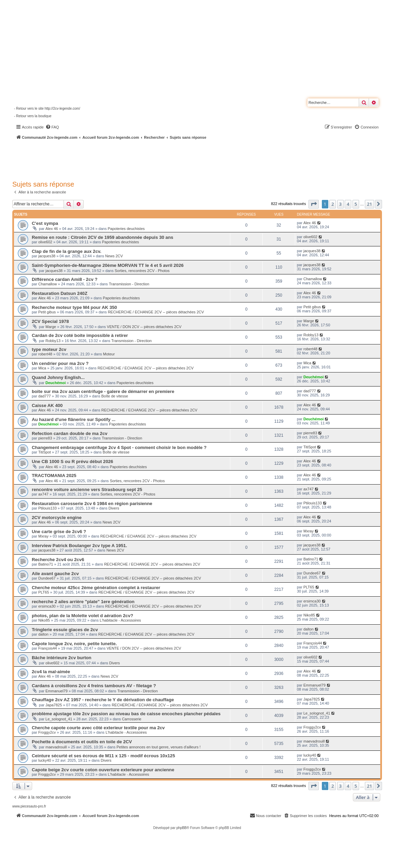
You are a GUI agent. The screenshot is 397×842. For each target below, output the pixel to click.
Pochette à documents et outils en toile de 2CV (82, 741)
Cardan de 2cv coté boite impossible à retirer (80, 335)
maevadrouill (56, 747)
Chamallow (47, 284)
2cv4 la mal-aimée (51, 671)
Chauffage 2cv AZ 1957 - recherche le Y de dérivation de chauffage (103, 699)
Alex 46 (51, 229)
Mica (42, 368)
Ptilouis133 (47, 508)
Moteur (109, 354)
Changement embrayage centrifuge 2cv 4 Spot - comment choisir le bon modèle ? (119, 447)
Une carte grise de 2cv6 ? (59, 531)
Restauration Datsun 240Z (59, 293)
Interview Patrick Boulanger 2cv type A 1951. (79, 545)
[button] (314, 204)
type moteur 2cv (49, 349)
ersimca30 (47, 606)
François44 (47, 648)
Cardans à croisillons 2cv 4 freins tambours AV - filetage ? (94, 685)
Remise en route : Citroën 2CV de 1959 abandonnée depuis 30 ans (102, 237)
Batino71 (45, 564)
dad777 (44, 396)
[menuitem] (52, 127)
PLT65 (43, 592)
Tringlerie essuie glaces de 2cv (65, 629)
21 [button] (369, 204)
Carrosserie (131, 719)
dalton (43, 634)
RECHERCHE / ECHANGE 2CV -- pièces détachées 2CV (156, 312)
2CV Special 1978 (50, 321)
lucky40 (44, 760)
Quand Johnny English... (58, 377)
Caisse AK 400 (47, 405)
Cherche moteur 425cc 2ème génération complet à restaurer (96, 587)
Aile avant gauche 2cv (55, 573)
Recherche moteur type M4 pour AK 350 (74, 307)
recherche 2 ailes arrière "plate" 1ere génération (83, 601)
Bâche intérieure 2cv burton (61, 657)
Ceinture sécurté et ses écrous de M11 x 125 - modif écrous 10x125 (103, 755)
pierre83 (45, 438)
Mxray (43, 536)
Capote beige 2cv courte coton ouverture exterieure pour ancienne (103, 769)
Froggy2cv (47, 732)
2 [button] (332, 204)
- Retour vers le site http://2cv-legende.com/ (47, 108)
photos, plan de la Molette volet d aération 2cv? (82, 615)
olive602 (45, 242)
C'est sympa (45, 223)
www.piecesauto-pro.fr (29, 806)
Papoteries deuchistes (126, 229)
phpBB (181, 828)
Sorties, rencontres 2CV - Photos (141, 271)
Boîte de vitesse (114, 396)
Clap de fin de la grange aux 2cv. (66, 251)
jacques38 (46, 256)
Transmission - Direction (129, 284)
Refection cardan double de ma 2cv (69, 433)
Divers (113, 508)
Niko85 (44, 620)
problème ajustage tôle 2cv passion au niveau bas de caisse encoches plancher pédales (126, 713)
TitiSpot (44, 452)
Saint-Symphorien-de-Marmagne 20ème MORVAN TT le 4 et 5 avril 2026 (107, 265)
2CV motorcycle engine (57, 517)
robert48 (45, 354)
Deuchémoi (55, 383)
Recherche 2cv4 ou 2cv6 (58, 559)
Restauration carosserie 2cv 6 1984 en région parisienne (92, 503)
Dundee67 (47, 578)
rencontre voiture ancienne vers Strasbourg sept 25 (87, 489)
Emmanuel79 (56, 691)
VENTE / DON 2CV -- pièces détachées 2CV (144, 327)
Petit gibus (47, 312)
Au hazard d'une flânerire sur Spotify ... (73, 419)
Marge (50, 327)
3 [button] (340, 204)
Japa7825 (53, 705)
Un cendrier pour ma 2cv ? (60, 363)
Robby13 (52, 341)
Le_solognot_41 (58, 719)
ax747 (43, 494)
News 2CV (114, 256)
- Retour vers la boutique (33, 116)
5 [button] (356, 204)
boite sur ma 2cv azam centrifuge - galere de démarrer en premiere (103, 391)
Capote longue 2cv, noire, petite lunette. (74, 643)
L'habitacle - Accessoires (120, 620)
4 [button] (348, 204)
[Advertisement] (183, 159)
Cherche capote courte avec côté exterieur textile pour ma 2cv (98, 727)
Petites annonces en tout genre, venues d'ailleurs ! (159, 747)
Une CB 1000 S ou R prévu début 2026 (72, 461)
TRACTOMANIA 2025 (54, 475)
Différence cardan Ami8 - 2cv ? (64, 279)
